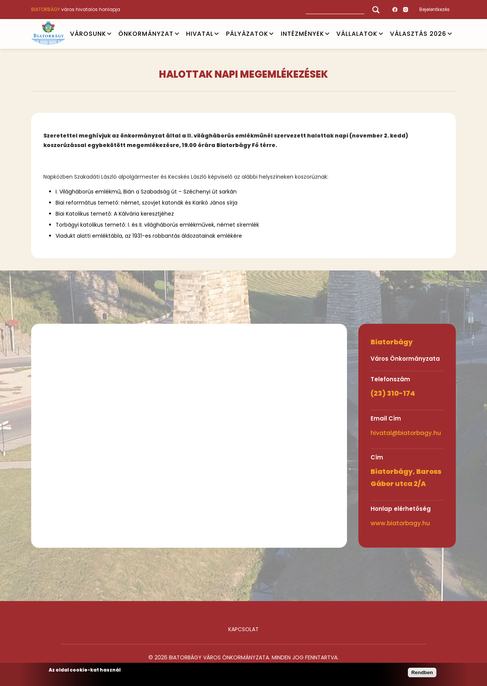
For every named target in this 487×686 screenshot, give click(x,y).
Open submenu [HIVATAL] (216, 34)
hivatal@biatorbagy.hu (406, 433)
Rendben (422, 672)
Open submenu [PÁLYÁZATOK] (271, 34)
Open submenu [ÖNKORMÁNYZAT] (177, 34)
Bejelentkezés (434, 9)
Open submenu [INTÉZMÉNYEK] (327, 34)
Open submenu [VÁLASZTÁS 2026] (449, 34)
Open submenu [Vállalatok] (381, 34)
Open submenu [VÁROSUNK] (109, 34)
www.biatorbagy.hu (400, 523)
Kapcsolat (243, 629)
